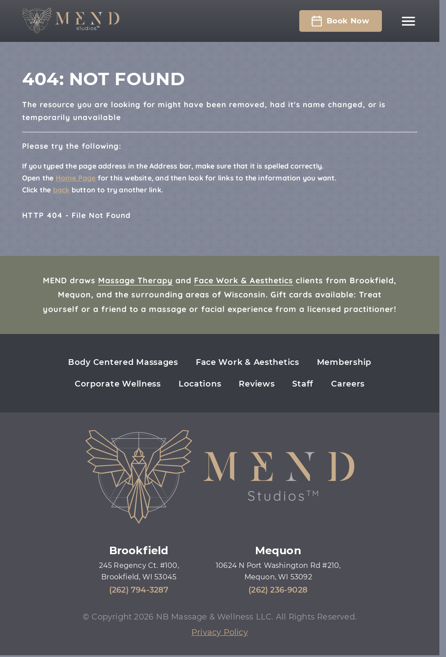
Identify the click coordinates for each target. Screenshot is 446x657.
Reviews (256, 384)
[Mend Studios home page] (70, 21)
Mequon (278, 550)
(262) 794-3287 (139, 590)
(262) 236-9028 (278, 590)
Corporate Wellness (118, 384)
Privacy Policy (219, 632)
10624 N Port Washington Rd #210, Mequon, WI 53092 (278, 571)
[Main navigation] (408, 21)
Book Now (340, 21)
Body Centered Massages (123, 362)
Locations (200, 384)
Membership (344, 362)
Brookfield (139, 550)
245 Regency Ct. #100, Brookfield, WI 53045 (139, 571)
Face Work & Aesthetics (243, 280)
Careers (348, 384)
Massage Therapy (135, 280)
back (61, 189)
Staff (302, 384)
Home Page (76, 177)
